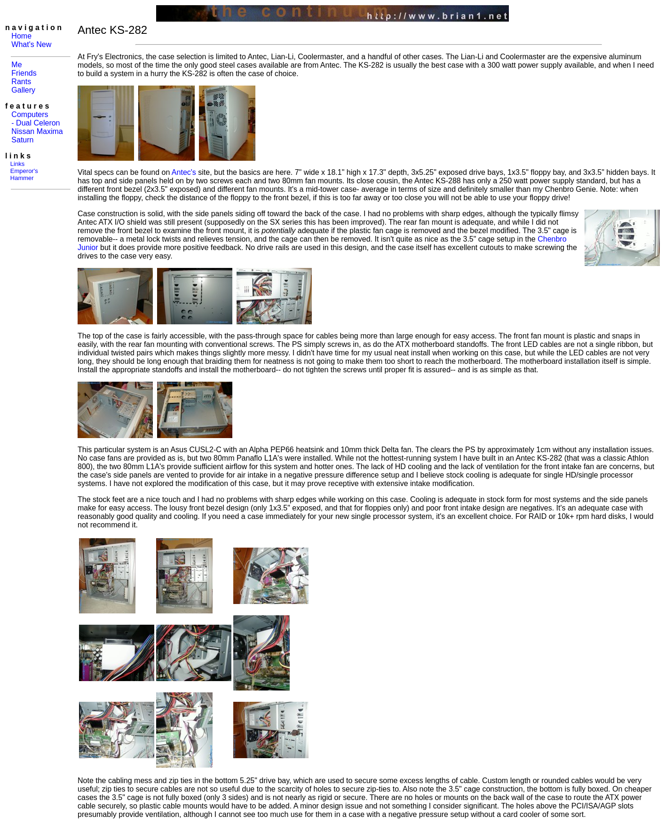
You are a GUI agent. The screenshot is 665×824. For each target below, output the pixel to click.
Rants (21, 82)
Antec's (184, 172)
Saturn (22, 140)
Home (21, 36)
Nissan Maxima (37, 131)
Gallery (23, 90)
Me (16, 65)
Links (17, 163)
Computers (29, 114)
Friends (23, 73)
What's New (31, 44)
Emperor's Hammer (21, 174)
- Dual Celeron (35, 123)
